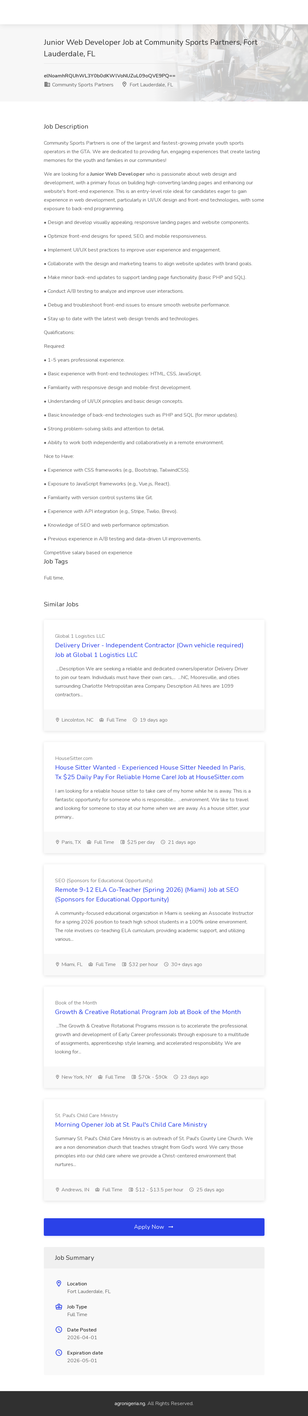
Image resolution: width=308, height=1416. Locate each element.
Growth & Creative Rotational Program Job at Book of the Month (148, 1012)
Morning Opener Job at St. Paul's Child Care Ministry (131, 1124)
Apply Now (154, 1227)
